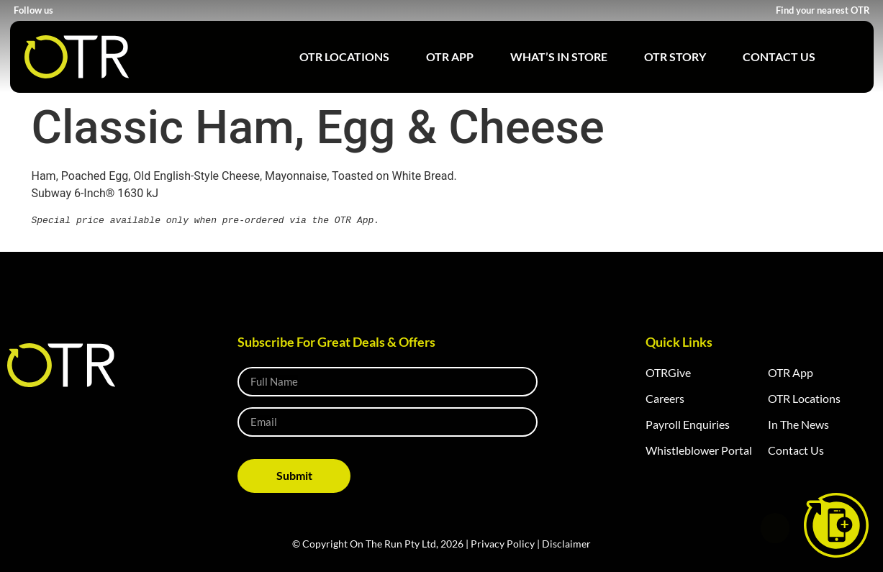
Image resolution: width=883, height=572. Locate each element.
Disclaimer (566, 543)
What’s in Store (558, 56)
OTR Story (675, 56)
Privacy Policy (503, 543)
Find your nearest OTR (823, 10)
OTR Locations (344, 56)
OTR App (450, 56)
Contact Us (779, 56)
